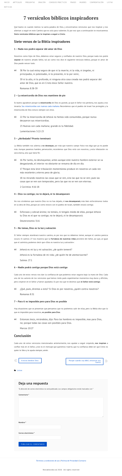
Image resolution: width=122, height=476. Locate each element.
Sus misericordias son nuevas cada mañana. (41, 106)
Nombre (22, 422)
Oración (42, 2)
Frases (73, 2)
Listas (110, 2)
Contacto (82, 460)
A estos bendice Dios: (30, 360)
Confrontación (97, 2)
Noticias (8, 7)
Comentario (24, 395)
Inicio (7, 2)
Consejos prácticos (58, 2)
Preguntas (30, 2)
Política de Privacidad (69, 460)
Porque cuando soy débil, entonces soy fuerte (85, 361)
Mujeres (83, 2)
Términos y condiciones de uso (48, 460)
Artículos (17, 2)
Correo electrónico (27, 433)
